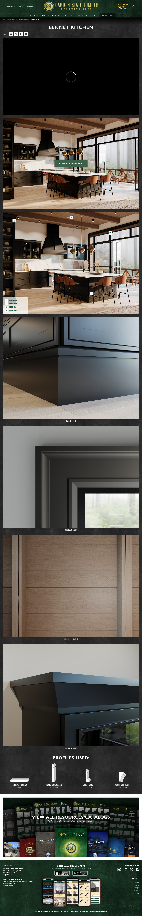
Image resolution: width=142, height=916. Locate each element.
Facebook (137, 869)
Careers (30, 6)
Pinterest (131, 869)
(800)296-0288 (11, 883)
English (137, 882)
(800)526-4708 (11, 873)
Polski (137, 893)
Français (137, 887)
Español (137, 885)
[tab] (35, 15)
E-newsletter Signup (15, 6)
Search (133, 6)
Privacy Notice (84, 911)
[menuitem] (124, 6)
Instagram (119, 869)
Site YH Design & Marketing (98, 911)
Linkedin (125, 869)
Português (136, 890)
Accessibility (74, 911)
